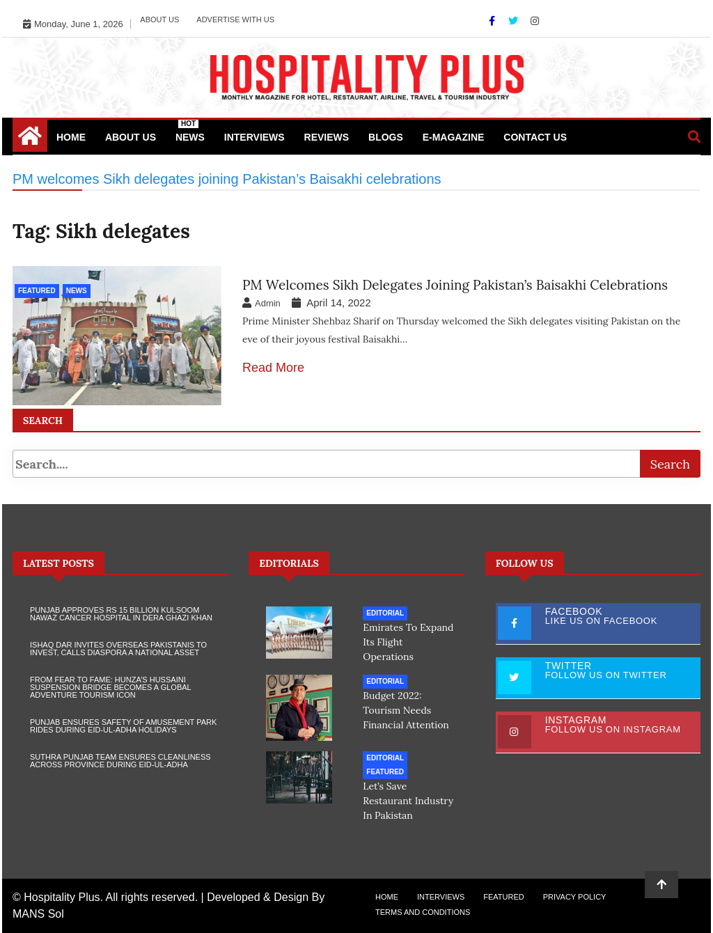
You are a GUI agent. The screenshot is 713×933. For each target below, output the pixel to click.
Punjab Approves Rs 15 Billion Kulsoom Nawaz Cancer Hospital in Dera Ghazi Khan (121, 614)
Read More (273, 368)
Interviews (254, 137)
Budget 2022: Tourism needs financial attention (406, 710)
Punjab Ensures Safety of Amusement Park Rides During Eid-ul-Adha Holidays (123, 726)
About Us (159, 19)
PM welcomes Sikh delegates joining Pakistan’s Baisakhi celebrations (455, 284)
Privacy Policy (574, 897)
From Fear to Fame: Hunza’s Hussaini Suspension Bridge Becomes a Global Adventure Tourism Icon (110, 687)
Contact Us (535, 137)
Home (71, 137)
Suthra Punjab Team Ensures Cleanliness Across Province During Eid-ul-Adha (120, 761)
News (190, 131)
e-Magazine (454, 137)
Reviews (327, 137)
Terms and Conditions (422, 912)
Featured (37, 291)
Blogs (385, 137)
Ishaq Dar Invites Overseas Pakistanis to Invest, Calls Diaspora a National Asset (118, 649)
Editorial (385, 613)
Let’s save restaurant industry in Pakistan (408, 801)
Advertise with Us (235, 19)
